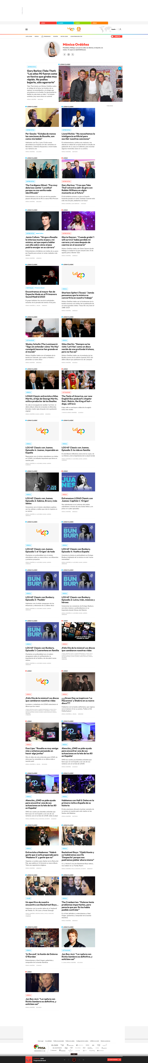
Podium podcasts (70, 1050)
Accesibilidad (48, 1041)
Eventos (55, 36)
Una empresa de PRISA (39, 1046)
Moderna (61, 1050)
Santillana (70, 1045)
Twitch (80, 1022)
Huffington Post (57, 1047)
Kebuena (102, 1047)
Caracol (104, 1045)
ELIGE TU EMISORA (113, 1059)
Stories (84, 1022)
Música (37, 36)
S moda (84, 1050)
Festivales (29, 288)
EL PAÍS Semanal (90, 1047)
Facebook (64, 54)
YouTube (70, 1022)
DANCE (77, 23)
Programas (47, 36)
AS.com (92, 1045)
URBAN (95, 23)
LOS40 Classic (32, 106)
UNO (66, 1047)
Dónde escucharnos (105, 1041)
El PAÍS (54, 1045)
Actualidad (30, 340)
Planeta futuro (96, 1047)
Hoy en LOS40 (64, 36)
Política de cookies (70, 1041)
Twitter (72, 54)
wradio (71, 1047)
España (113, 29)
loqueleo (92, 1050)
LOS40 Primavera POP (76, 36)
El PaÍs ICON (77, 1050)
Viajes (28, 898)
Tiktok (67, 1022)
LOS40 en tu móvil (94, 1041)
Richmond (53, 1050)
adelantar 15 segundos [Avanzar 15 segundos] (79, 1060)
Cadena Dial (84, 1047)
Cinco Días (77, 1047)
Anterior (64, 1060)
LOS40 (43, 23)
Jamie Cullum (39, 233)
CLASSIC (60, 23)
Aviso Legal (40, 1041)
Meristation (100, 1050)
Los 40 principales (63, 1045)
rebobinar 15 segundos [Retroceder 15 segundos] (69, 1060)
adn (98, 1045)
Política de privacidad (58, 1041)
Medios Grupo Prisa (39, 1051)
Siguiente (83, 1060)
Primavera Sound (39, 288)
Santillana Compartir (79, 1045)
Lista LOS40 (29, 36)
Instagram (68, 54)
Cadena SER (87, 1045)
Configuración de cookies (82, 1041)
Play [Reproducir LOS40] (74, 1059)
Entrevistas (32, 67)
